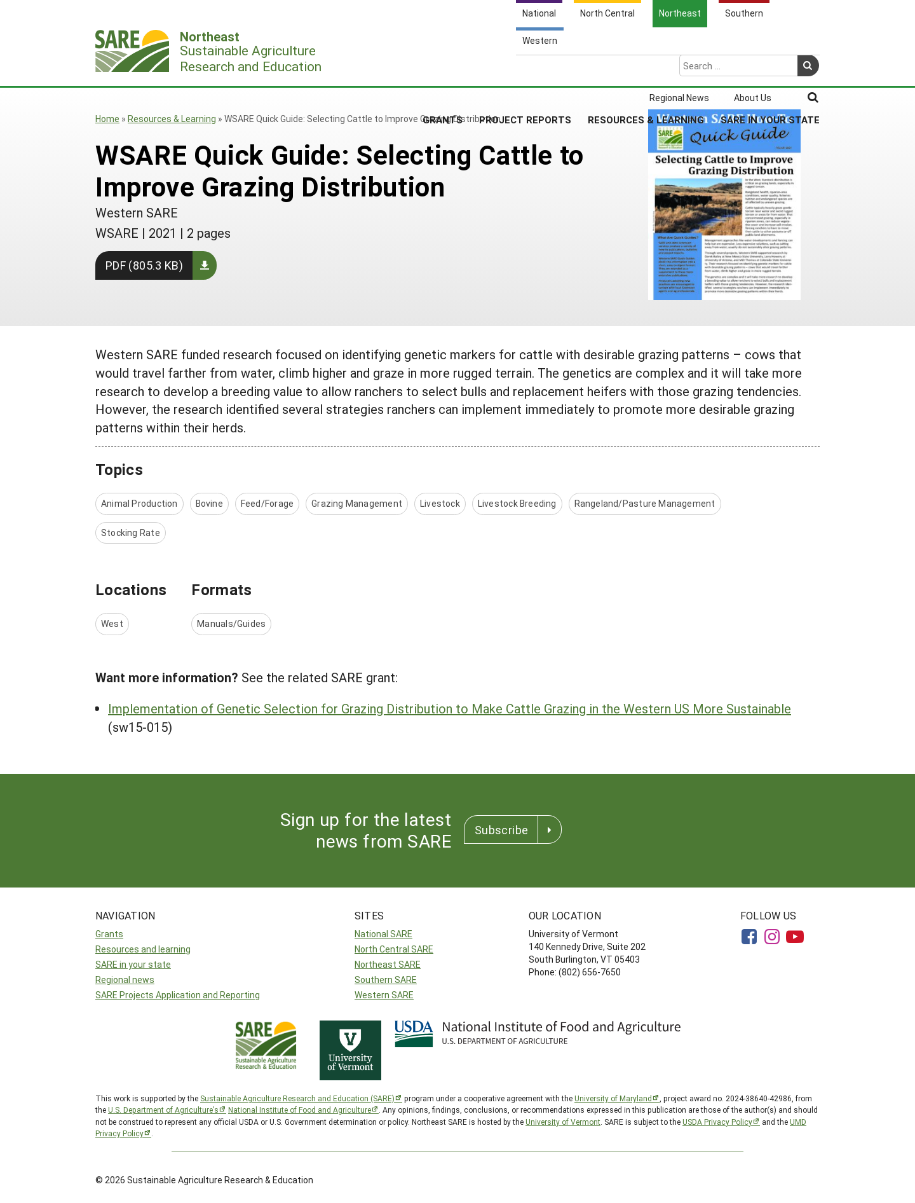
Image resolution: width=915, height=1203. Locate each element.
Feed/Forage (267, 503)
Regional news (124, 979)
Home (107, 119)
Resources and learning (143, 949)
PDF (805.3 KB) (144, 265)
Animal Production (139, 503)
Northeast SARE (388, 964)
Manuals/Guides (231, 623)
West (112, 623)
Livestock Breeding (517, 503)
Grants (443, 69)
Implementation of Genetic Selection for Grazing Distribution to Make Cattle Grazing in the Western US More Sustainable (449, 708)
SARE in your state (133, 964)
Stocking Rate (130, 532)
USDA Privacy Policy (717, 1122)
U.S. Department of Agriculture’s (163, 1109)
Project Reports (525, 69)
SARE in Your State (770, 69)
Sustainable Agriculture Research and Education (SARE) (297, 1098)
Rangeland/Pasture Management (644, 503)
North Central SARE (394, 949)
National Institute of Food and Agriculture (299, 1109)
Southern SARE (386, 979)
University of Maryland (613, 1098)
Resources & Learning (646, 69)
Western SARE (384, 995)
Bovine (209, 503)
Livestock (440, 503)
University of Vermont (562, 1122)
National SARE (383, 934)
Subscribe (501, 829)
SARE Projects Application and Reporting (177, 995)
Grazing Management (356, 503)
